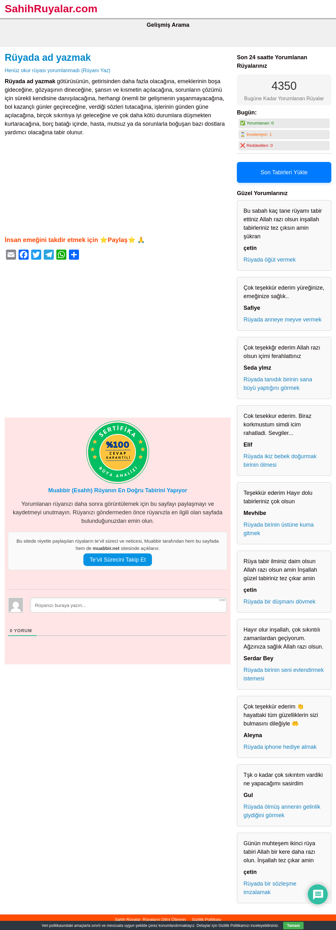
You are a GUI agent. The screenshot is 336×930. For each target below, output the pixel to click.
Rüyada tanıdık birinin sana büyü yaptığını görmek (278, 383)
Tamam (293, 925)
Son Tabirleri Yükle (283, 172)
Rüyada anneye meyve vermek (283, 319)
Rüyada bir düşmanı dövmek (280, 601)
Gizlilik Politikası (206, 919)
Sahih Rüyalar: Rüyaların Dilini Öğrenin (150, 919)
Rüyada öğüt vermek (270, 260)
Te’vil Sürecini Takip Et (118, 560)
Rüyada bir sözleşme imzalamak (270, 888)
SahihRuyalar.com (51, 8)
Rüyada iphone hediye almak (280, 747)
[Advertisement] (118, 186)
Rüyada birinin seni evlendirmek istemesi (284, 674)
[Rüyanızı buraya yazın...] (128, 605)
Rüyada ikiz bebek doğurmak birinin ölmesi (280, 460)
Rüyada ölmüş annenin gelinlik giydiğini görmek (282, 811)
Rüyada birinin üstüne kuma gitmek (279, 529)
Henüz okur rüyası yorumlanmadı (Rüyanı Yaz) (57, 70)
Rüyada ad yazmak (48, 57)
